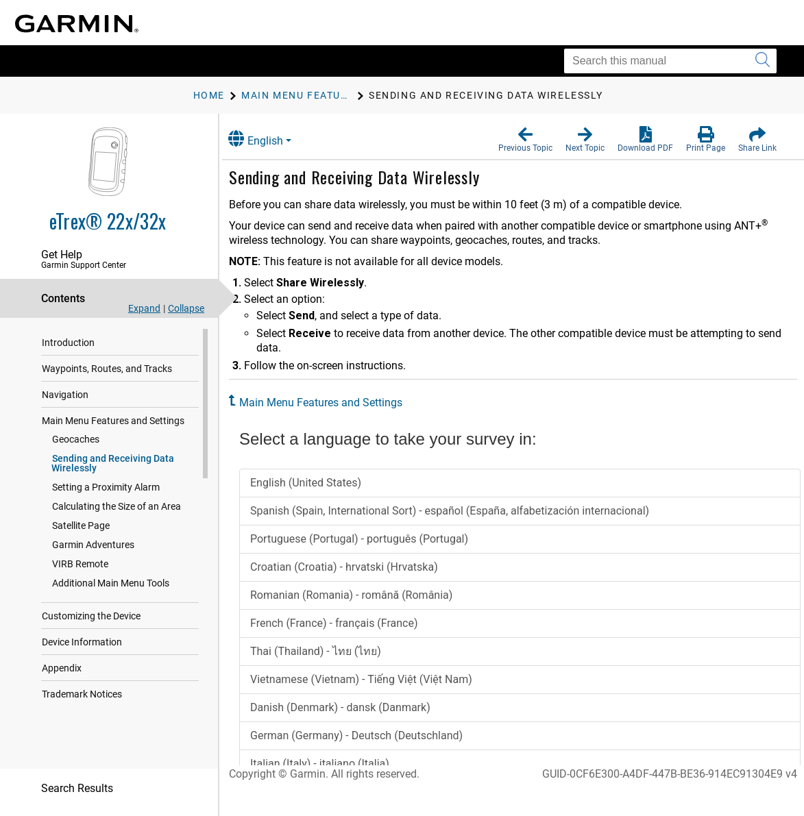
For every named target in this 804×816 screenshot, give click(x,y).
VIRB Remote (80, 563)
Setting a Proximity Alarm (106, 487)
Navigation (65, 394)
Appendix (62, 668)
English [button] (270, 138)
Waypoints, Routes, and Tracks (107, 368)
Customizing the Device (91, 615)
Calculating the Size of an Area (116, 506)
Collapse (186, 308)
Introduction (68, 342)
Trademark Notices (82, 694)
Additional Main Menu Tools (110, 583)
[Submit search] (762, 61)
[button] (525, 139)
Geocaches (75, 439)
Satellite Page (81, 525)
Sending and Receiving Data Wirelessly (112, 463)
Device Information (82, 641)
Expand (144, 308)
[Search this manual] (670, 61)
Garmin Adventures (93, 544)
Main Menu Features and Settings (113, 420)
